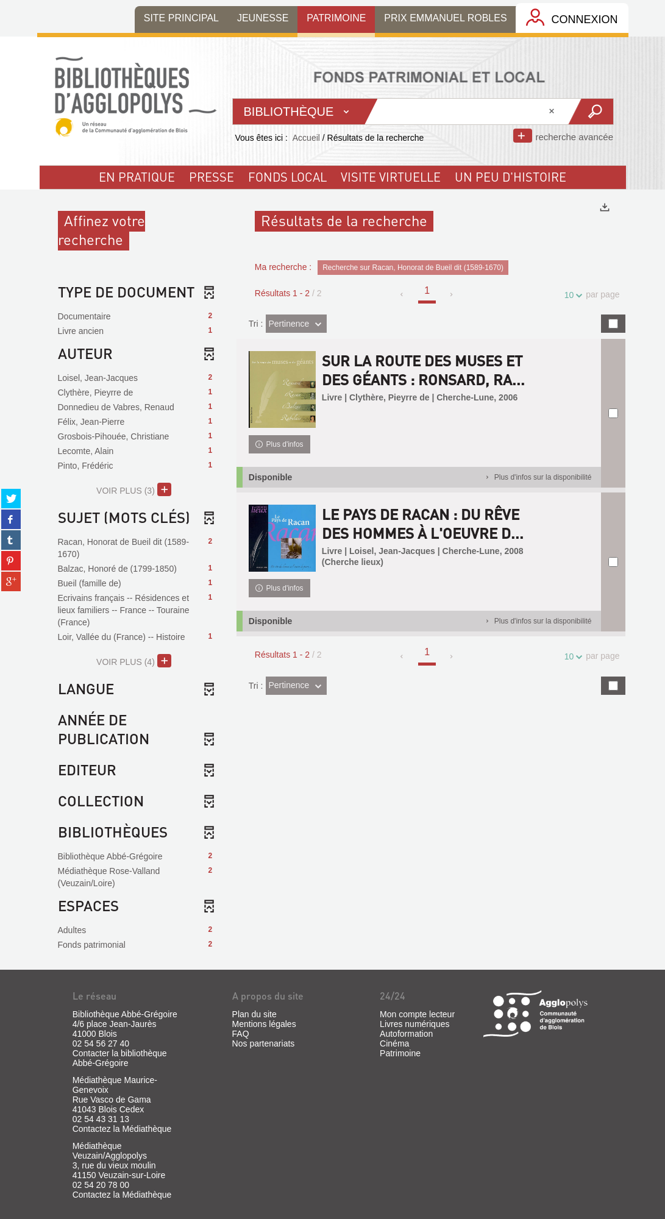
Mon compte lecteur (417, 1014)
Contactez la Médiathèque (122, 1129)
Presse (211, 177)
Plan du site (254, 1014)
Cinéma (394, 1043)
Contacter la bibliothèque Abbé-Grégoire (120, 1058)
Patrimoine (400, 1053)
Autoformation (406, 1034)
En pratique (137, 177)
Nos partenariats (263, 1043)
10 (571, 295)
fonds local (287, 177)
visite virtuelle (391, 177)
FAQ (240, 1034)
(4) (133, 660)
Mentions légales (264, 1024)
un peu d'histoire (510, 177)
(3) (133, 489)
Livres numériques (414, 1024)
